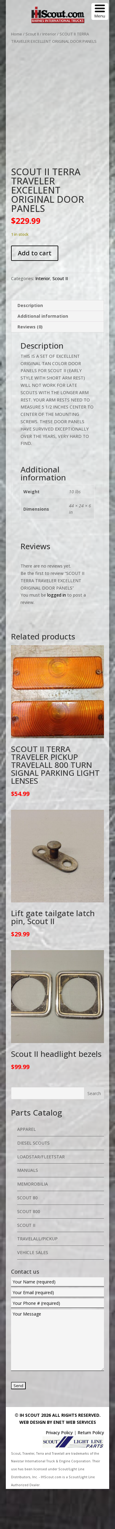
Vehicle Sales (32, 1293)
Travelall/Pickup (37, 1279)
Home (16, 34)
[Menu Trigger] (99, 11)
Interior (49, 34)
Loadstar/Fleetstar (41, 1197)
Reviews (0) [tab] (30, 367)
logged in (56, 635)
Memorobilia (32, 1224)
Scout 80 (27, 1238)
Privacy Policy (59, 1473)
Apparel (26, 1169)
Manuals (27, 1210)
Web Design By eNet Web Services (57, 1462)
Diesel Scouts (33, 1183)
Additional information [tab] (42, 356)
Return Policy (91, 1473)
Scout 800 (28, 1251)
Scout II (32, 34)
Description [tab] (30, 345)
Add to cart (35, 293)
